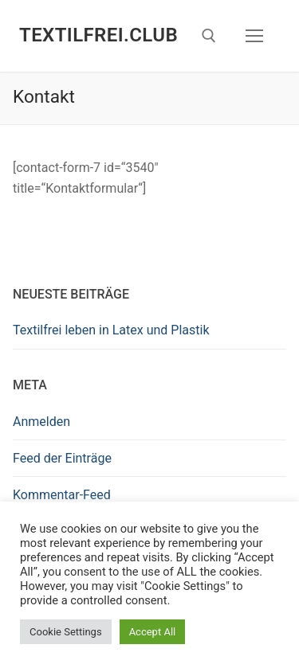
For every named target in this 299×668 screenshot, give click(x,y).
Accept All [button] (152, 632)
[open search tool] (209, 36)
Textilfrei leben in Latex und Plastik (111, 330)
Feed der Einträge (62, 458)
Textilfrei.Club (98, 35)
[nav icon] (254, 36)
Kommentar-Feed (62, 494)
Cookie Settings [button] (66, 632)
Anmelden (41, 421)
